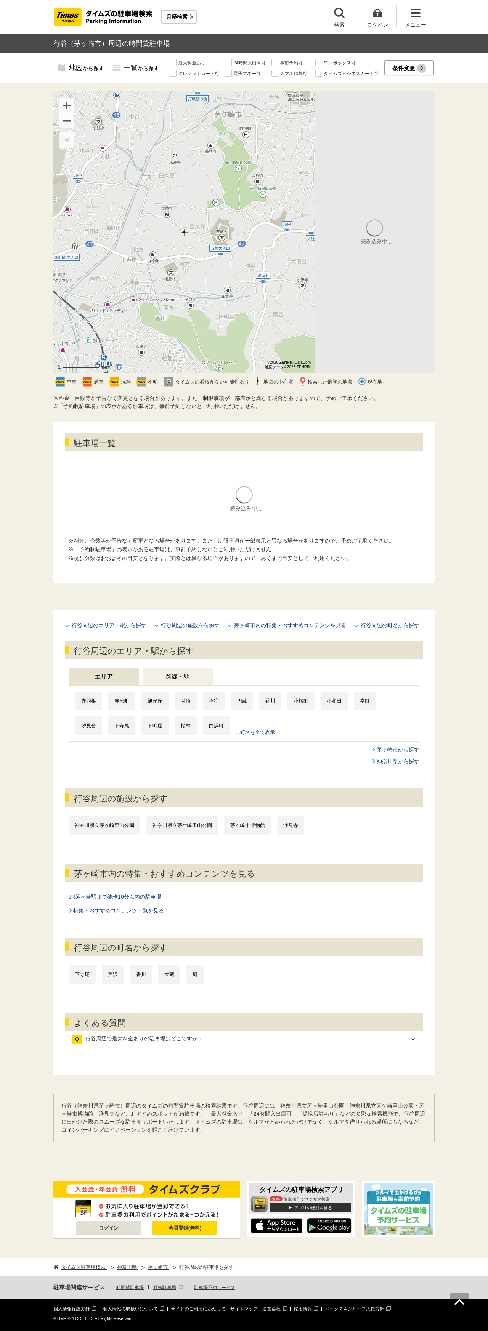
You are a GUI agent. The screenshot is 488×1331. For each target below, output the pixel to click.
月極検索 (177, 17)
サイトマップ (244, 1309)
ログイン (109, 1228)
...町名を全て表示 (255, 732)
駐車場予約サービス (214, 1287)
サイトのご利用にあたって (198, 1309)
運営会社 (271, 1309)
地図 (86, 68)
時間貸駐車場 (130, 1287)
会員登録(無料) (185, 1228)
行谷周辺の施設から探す (190, 625)
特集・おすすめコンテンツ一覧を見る (118, 910)
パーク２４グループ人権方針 (354, 1309)
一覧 (141, 68)
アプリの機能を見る (313, 1208)
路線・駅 (177, 676)
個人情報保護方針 (71, 1309)
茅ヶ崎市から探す (398, 750)
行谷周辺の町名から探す (390, 625)
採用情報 (303, 1309)
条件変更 (409, 68)
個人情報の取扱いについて (130, 1309)
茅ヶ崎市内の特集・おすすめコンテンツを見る (290, 625)
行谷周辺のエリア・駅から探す (109, 625)
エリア (104, 676)
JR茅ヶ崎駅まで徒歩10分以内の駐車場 (115, 897)
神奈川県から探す (398, 761)
